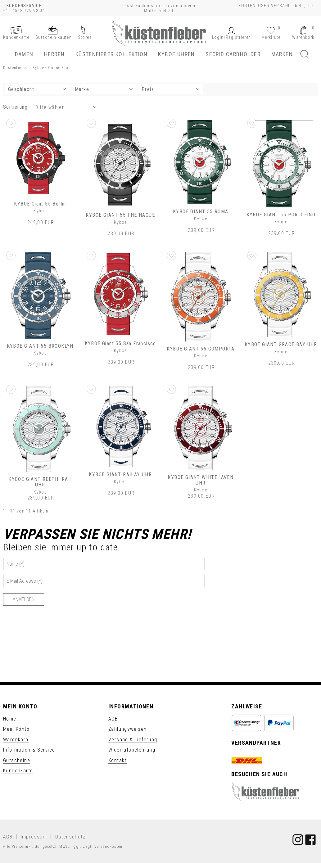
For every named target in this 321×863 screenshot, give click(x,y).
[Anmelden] (23, 599)
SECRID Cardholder (233, 54)
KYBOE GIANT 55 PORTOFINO (281, 215)
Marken (282, 54)
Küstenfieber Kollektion (111, 54)
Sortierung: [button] (16, 107)
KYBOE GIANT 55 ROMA (200, 212)
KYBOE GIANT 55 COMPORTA (201, 349)
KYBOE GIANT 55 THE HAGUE (120, 215)
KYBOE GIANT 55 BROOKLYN (40, 346)
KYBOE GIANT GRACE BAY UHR (281, 344)
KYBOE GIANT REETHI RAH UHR (40, 482)
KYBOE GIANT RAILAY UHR (120, 474)
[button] (231, 37)
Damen (24, 54)
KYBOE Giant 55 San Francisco (120, 343)
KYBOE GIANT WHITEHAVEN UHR (200, 480)
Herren (54, 54)
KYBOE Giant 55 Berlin (40, 204)
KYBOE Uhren (176, 54)
